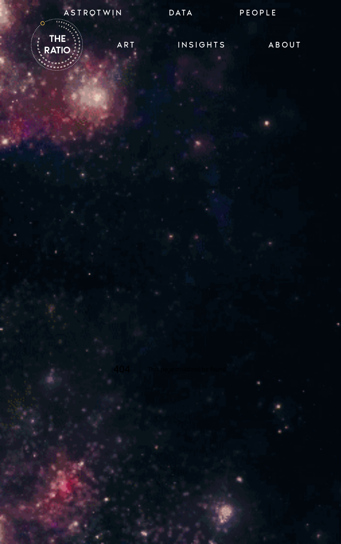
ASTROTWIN (93, 12)
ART (126, 45)
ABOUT (285, 45)
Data (181, 12)
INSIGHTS (202, 45)
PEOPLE (258, 12)
